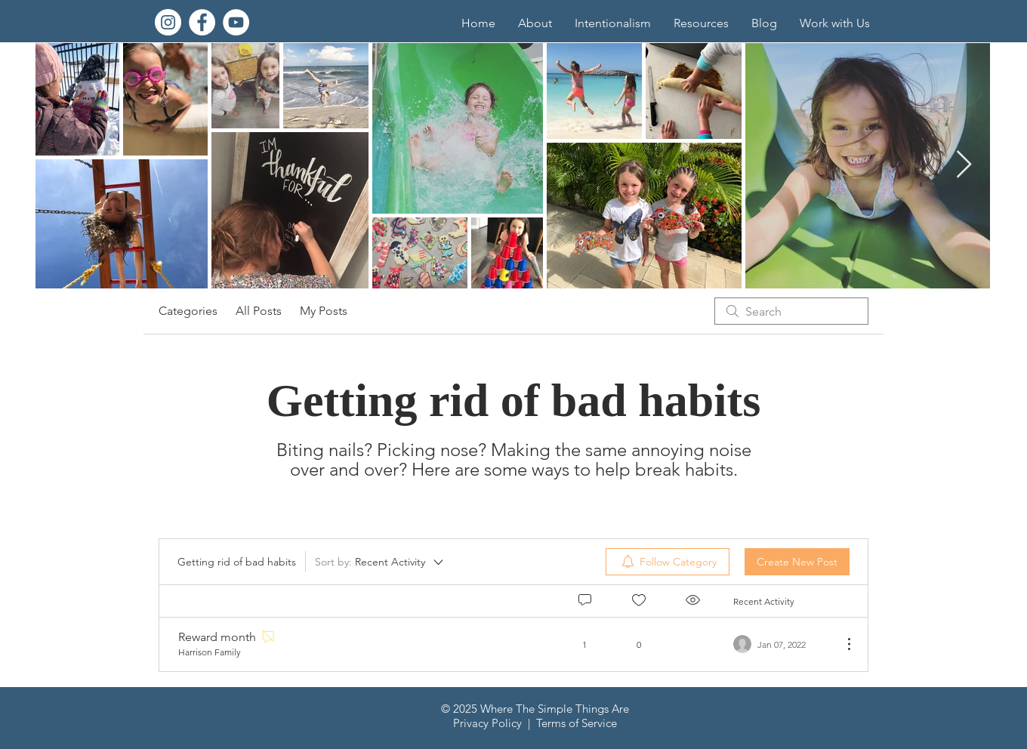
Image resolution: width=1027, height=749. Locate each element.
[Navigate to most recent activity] (782, 644)
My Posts (323, 311)
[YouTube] (236, 22)
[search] (791, 311)
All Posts (259, 311)
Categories (188, 311)
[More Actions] (841, 644)
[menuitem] (667, 561)
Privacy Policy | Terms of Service (535, 723)
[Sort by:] (380, 562)
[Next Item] (964, 165)
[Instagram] (168, 22)
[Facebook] (202, 22)
